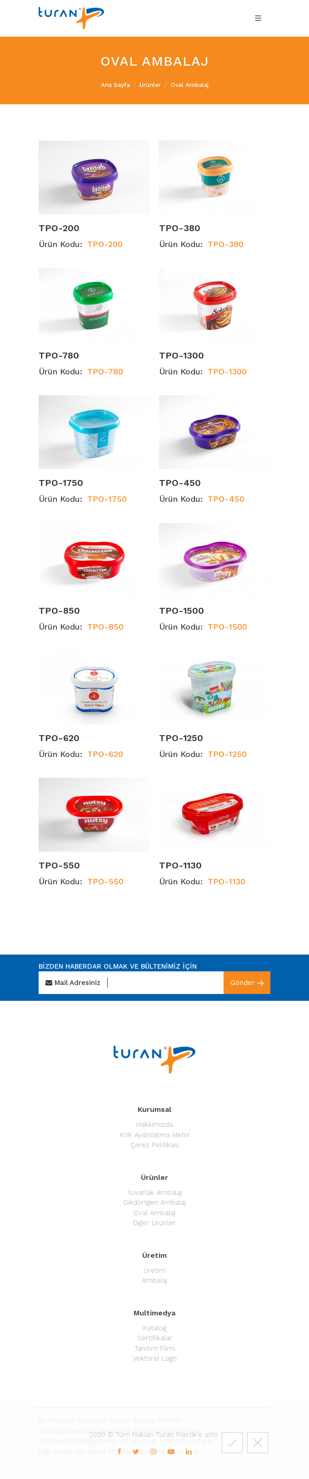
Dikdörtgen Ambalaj (155, 1202)
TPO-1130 (180, 865)
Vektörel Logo (155, 1358)
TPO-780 (59, 355)
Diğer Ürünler (154, 1223)
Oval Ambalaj (154, 1213)
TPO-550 (59, 865)
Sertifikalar (154, 1338)
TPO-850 (59, 610)
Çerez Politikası (154, 1145)
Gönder (247, 983)
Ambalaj (154, 1280)
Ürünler (150, 84)
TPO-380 (179, 228)
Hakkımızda (154, 1124)
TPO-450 (180, 483)
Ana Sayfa (115, 84)
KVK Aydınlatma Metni (154, 1135)
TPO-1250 (181, 737)
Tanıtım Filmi (155, 1348)
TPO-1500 (181, 610)
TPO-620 (59, 737)
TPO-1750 (61, 483)
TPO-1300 (181, 355)
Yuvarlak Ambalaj (154, 1192)
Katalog (154, 1328)
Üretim (155, 1270)
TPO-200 (59, 228)
